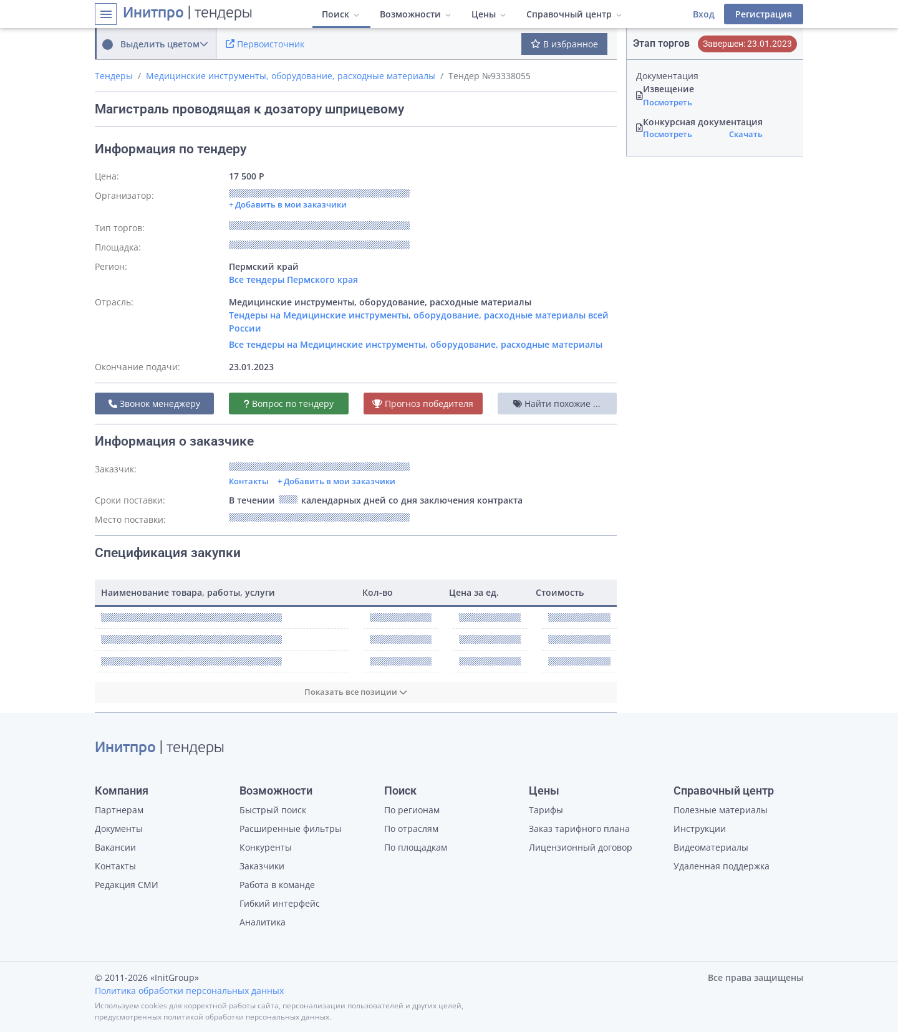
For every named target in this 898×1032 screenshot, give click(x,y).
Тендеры (114, 76)
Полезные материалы (721, 810)
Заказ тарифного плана (579, 828)
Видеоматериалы (711, 847)
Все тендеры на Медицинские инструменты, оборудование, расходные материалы (415, 344)
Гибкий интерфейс (279, 903)
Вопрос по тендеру (289, 403)
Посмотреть (667, 102)
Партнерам (119, 810)
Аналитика (262, 922)
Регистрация (763, 14)
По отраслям (411, 828)
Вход (704, 14)
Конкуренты (265, 847)
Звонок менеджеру (154, 403)
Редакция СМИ (126, 885)
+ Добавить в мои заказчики (336, 481)
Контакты (249, 481)
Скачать (746, 134)
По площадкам (415, 847)
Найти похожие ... (557, 403)
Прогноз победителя (422, 403)
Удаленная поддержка (722, 866)
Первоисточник (265, 44)
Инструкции (700, 828)
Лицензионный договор (580, 847)
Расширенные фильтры (290, 828)
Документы (119, 828)
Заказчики (261, 866)
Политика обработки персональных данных (189, 990)
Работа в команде (277, 885)
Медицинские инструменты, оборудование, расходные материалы (290, 76)
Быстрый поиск (272, 810)
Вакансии (115, 847)
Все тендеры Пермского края (293, 279)
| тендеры (188, 13)
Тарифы (546, 810)
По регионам (412, 810)
